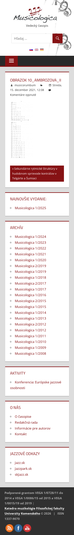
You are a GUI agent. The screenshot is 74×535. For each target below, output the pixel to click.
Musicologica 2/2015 (30, 301)
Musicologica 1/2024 (30, 236)
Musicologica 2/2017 (30, 283)
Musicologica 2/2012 (30, 324)
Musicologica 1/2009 (30, 347)
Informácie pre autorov (32, 428)
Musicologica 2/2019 (30, 266)
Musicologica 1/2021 (30, 254)
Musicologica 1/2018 (30, 277)
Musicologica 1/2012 (30, 330)
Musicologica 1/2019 (30, 271)
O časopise (23, 416)
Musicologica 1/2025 (30, 208)
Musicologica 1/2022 (30, 248)
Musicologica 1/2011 (30, 336)
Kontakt (21, 434)
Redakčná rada (26, 422)
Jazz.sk (20, 462)
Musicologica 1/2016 (30, 295)
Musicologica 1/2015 (30, 306)
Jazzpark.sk (23, 468)
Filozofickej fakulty (50, 508)
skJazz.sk (21, 474)
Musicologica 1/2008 (30, 353)
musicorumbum (25, 85)
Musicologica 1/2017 (30, 289)
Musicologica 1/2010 (30, 341)
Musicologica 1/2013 (30, 318)
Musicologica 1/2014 (30, 312)
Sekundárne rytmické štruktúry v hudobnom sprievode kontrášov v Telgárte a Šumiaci (34, 173)
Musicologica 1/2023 (30, 242)
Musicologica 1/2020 (30, 260)
